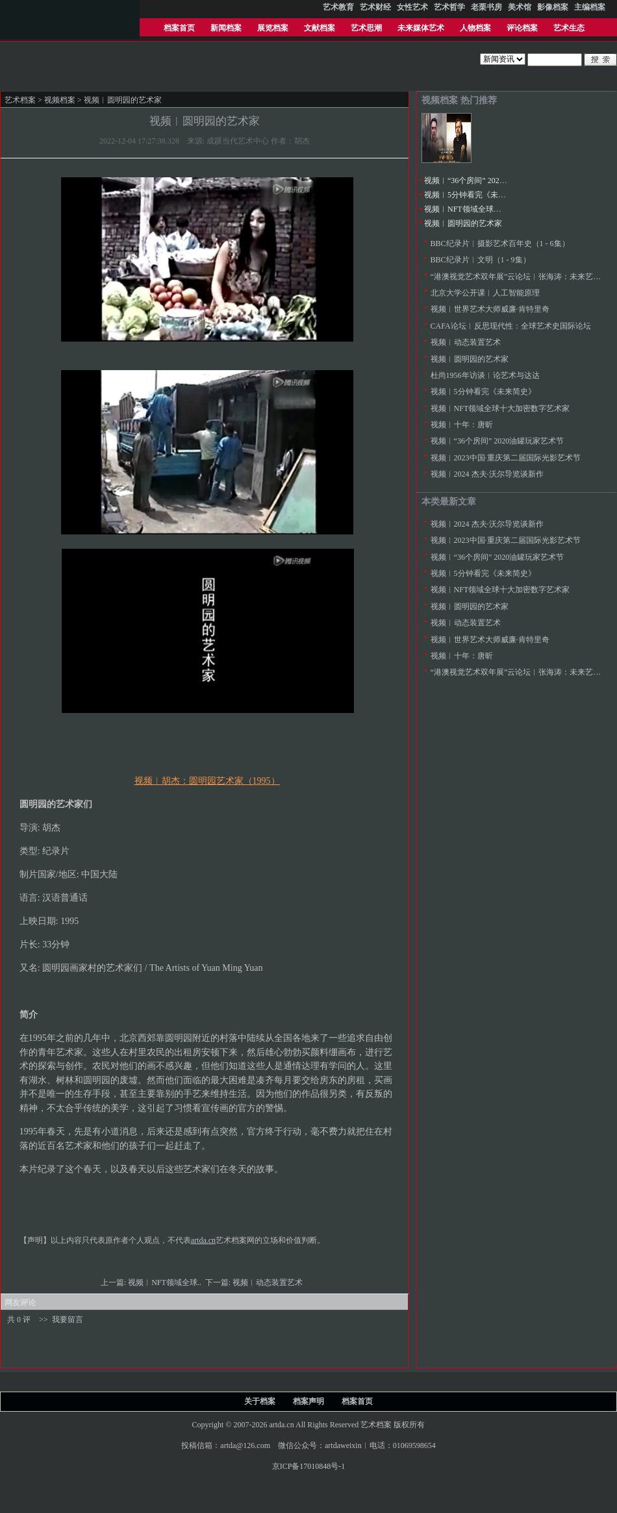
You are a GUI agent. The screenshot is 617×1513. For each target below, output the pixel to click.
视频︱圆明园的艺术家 (463, 223)
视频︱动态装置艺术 (269, 1282)
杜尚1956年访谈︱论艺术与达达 (485, 375)
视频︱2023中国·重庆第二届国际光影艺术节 (506, 457)
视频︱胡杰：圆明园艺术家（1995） (207, 781)
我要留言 (67, 1319)
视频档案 (59, 100)
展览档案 (272, 27)
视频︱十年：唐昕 (462, 424)
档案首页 (179, 27)
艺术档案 (20, 100)
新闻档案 (226, 27)
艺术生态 (569, 27)
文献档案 (319, 27)
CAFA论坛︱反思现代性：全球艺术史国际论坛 (511, 326)
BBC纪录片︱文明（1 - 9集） (481, 259)
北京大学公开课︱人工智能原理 (485, 292)
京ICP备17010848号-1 (309, 1466)
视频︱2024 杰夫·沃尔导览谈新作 (487, 474)
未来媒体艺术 (420, 27)
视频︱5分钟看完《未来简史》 (476, 194)
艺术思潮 (366, 27)
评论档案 (522, 27)
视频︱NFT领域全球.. (165, 1282)
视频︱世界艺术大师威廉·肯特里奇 (490, 309)
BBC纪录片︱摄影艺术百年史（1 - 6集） (500, 243)
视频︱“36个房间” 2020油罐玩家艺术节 (491, 180)
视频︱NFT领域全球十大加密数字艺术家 (494, 209)
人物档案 (475, 27)
